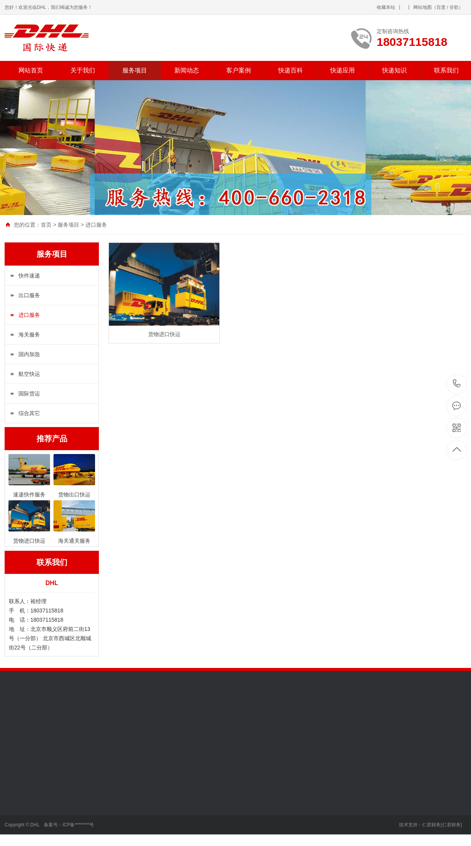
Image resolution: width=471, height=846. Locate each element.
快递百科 (290, 70)
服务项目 (134, 70)
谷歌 (454, 7)
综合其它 (29, 413)
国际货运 (29, 393)
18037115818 (457, 384)
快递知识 (394, 70)
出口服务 (29, 295)
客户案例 (238, 70)
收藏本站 (386, 7)
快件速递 (29, 275)
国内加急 (29, 354)
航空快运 (29, 374)
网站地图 (422, 7)
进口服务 (96, 225)
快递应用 (342, 70)
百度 (441, 7)
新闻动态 (186, 70)
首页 (46, 225)
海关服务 (29, 334)
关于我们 (82, 70)
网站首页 (30, 70)
